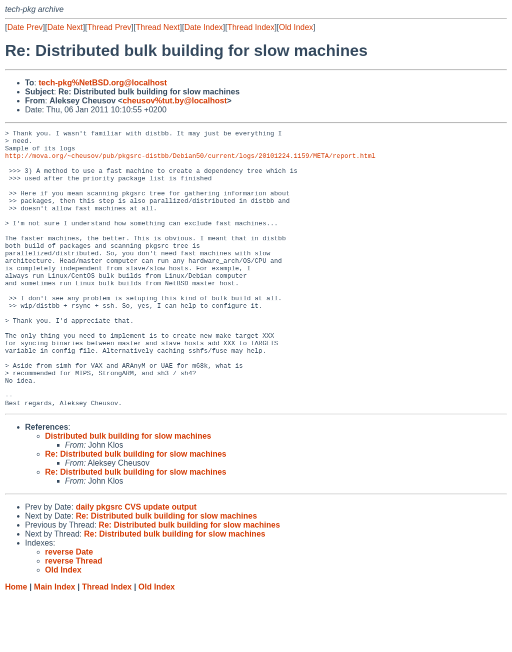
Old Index (296, 27)
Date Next (64, 27)
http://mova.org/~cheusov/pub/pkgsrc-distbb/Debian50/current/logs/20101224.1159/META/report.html (190, 161)
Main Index (55, 642)
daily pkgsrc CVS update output (136, 562)
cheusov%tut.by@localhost (174, 100)
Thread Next (158, 27)
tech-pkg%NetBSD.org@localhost (102, 82)
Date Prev (24, 27)
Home (16, 642)
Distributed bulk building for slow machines (128, 491)
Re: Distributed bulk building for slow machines (135, 509)
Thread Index (251, 27)
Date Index (203, 27)
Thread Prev (110, 27)
